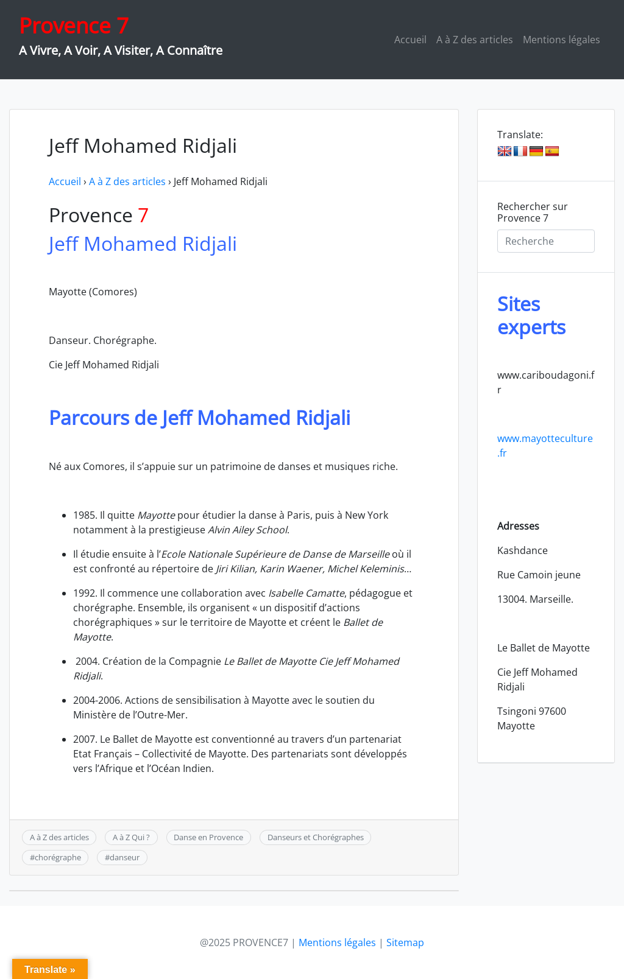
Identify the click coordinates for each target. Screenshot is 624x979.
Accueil (410, 39)
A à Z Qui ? (131, 837)
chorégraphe (58, 857)
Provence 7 (74, 25)
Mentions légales (561, 39)
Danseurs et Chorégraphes (316, 837)
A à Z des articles (474, 39)
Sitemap (405, 942)
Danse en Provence (208, 837)
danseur (125, 857)
